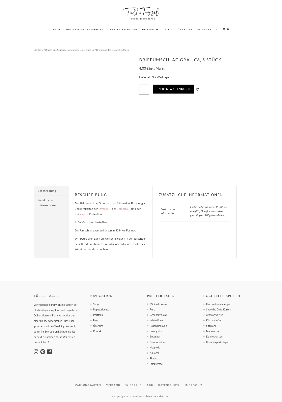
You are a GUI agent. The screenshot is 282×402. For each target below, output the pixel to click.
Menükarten (213, 331)
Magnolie (155, 347)
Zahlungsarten (88, 384)
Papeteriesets (101, 309)
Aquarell (154, 352)
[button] (198, 89)
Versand (113, 384)
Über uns (185, 29)
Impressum (193, 384)
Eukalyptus (81, 214)
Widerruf (134, 384)
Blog (169, 29)
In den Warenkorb (173, 89)
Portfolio (151, 29)
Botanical (122, 208)
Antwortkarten (214, 314)
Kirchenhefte (213, 320)
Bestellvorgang (123, 29)
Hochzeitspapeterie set (85, 29)
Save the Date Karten (218, 309)
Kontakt (204, 29)
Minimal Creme (158, 304)
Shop (57, 29)
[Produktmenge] (144, 90)
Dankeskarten (214, 336)
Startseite (38, 49)
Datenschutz (169, 384)
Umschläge (72, 49)
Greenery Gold (158, 314)
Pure (152, 309)
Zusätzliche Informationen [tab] (47, 202)
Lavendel (104, 208)
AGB (150, 384)
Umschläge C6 (87, 49)
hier (89, 249)
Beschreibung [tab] (47, 190)
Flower (153, 358)
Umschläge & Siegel (55, 49)
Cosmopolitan (157, 342)
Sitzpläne (211, 325)
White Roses (157, 320)
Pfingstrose (156, 363)
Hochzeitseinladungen (218, 304)
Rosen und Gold (158, 325)
